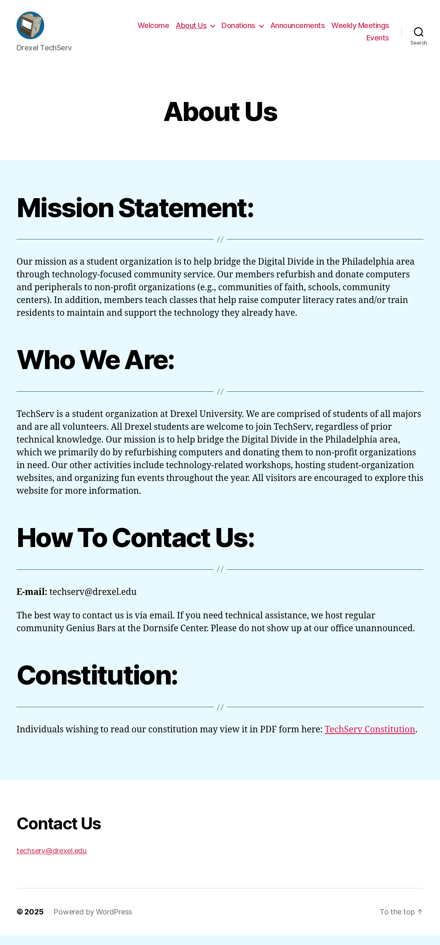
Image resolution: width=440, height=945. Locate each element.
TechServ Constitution (370, 739)
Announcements (297, 30)
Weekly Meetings (360, 30)
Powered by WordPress (92, 921)
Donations (238, 30)
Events (377, 42)
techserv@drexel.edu (52, 860)
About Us (191, 30)
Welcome (153, 30)
